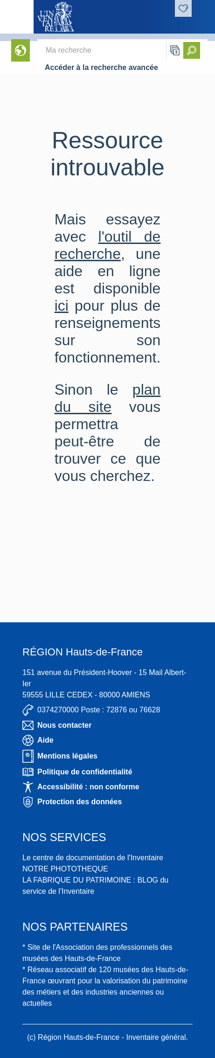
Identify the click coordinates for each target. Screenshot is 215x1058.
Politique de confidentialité (77, 772)
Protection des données (72, 801)
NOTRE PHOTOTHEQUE (65, 869)
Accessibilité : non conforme (80, 787)
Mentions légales (59, 756)
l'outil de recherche (108, 245)
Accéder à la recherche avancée (101, 67)
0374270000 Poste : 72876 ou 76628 (91, 710)
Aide (38, 740)
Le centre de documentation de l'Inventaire (92, 858)
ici (62, 305)
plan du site (108, 398)
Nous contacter (56, 725)
